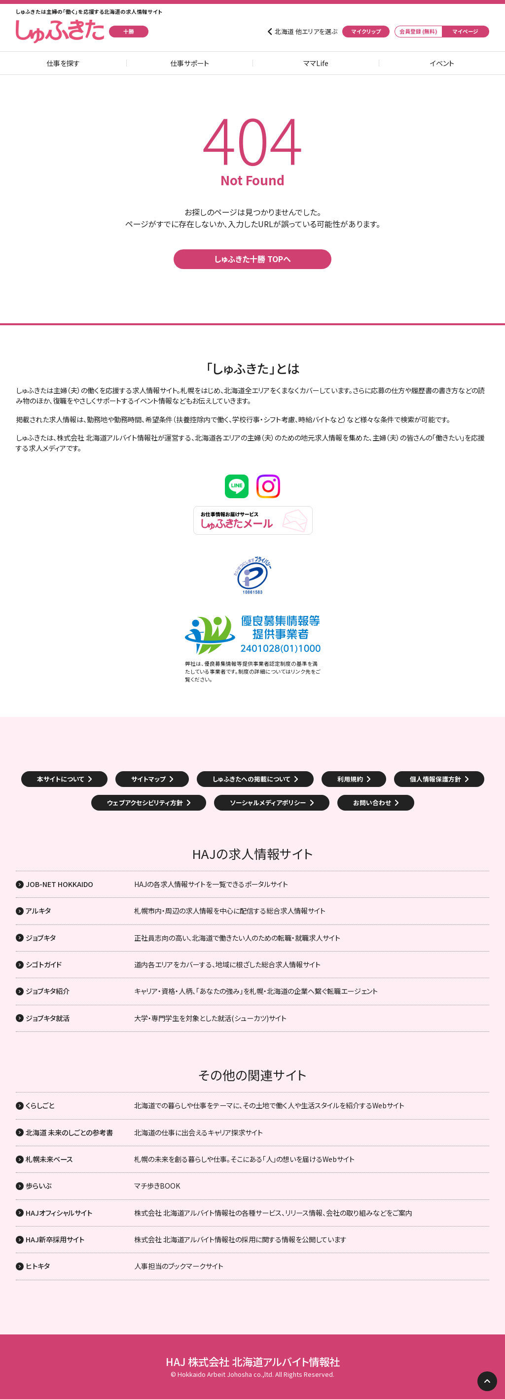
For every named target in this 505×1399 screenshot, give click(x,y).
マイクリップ (366, 31)
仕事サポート (189, 63)
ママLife (315, 63)
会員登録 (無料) (418, 31)
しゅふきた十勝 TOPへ (252, 259)
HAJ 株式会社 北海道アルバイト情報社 (253, 1361)
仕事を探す (63, 63)
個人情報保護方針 (435, 779)
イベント (442, 63)
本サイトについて (60, 779)
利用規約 (350, 779)
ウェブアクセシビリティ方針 (145, 802)
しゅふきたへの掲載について (251, 779)
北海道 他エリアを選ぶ (306, 31)
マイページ (465, 31)
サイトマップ (148, 779)
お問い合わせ (372, 802)
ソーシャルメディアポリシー (268, 802)
